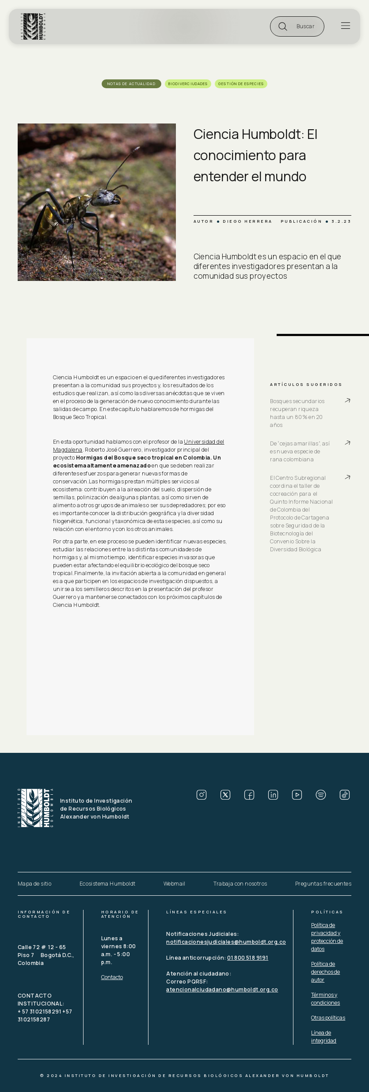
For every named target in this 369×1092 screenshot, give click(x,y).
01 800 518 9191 (247, 957)
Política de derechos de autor (325, 972)
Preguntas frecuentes (323, 883)
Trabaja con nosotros (240, 883)
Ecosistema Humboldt (108, 883)
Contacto (112, 977)
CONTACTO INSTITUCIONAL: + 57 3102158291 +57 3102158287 (45, 1007)
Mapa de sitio (34, 883)
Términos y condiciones (325, 998)
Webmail (175, 883)
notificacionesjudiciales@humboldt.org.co (226, 942)
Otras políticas (328, 1017)
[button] (297, 26)
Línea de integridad (323, 1036)
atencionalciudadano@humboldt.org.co (222, 989)
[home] (34, 26)
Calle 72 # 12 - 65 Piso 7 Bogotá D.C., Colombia (47, 955)
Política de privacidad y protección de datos (327, 937)
